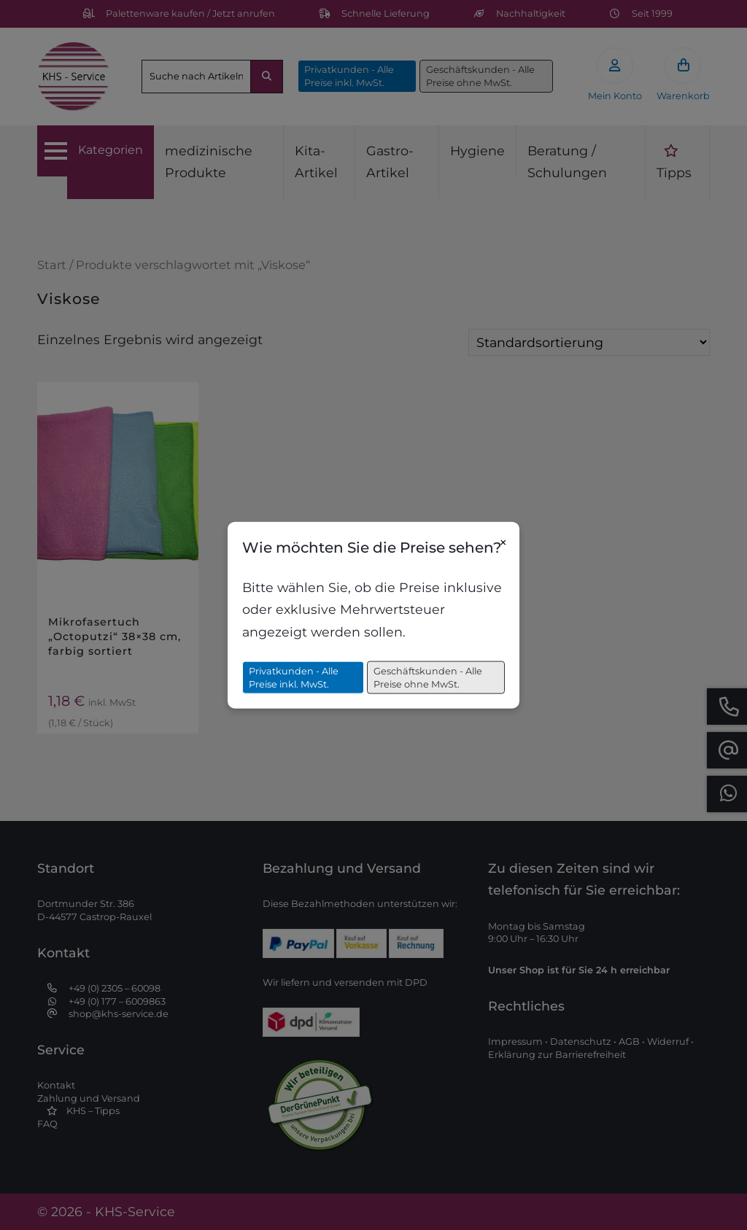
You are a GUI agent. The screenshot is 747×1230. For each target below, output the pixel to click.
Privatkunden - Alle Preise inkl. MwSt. (293, 678)
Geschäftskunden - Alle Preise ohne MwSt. (428, 678)
